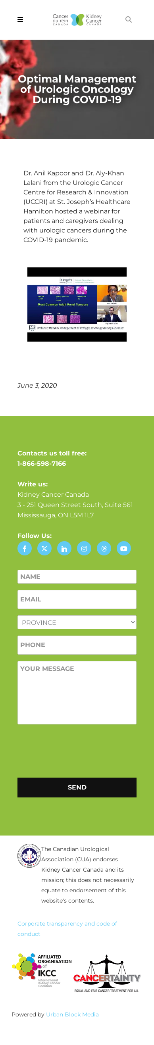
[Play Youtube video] (77, 304)
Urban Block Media (72, 1014)
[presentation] (77, 749)
